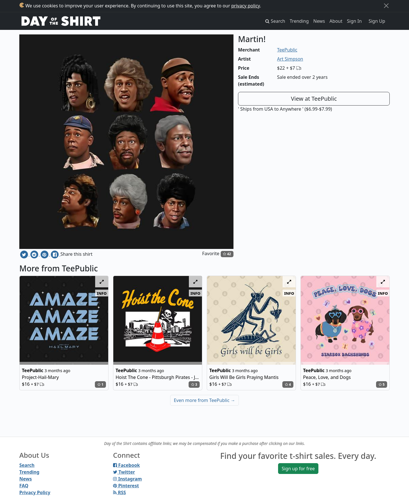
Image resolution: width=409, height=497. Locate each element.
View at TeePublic (314, 98)
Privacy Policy (34, 492)
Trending (299, 21)
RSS (119, 492)
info (102, 293)
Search (26, 465)
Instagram (127, 479)
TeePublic (287, 50)
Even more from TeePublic (204, 400)
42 (227, 253)
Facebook (126, 465)
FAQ (23, 485)
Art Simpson (290, 59)
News (319, 21)
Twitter (124, 472)
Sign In (354, 21)
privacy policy (245, 6)
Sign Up (377, 21)
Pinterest (126, 485)
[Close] (386, 5)
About (335, 21)
